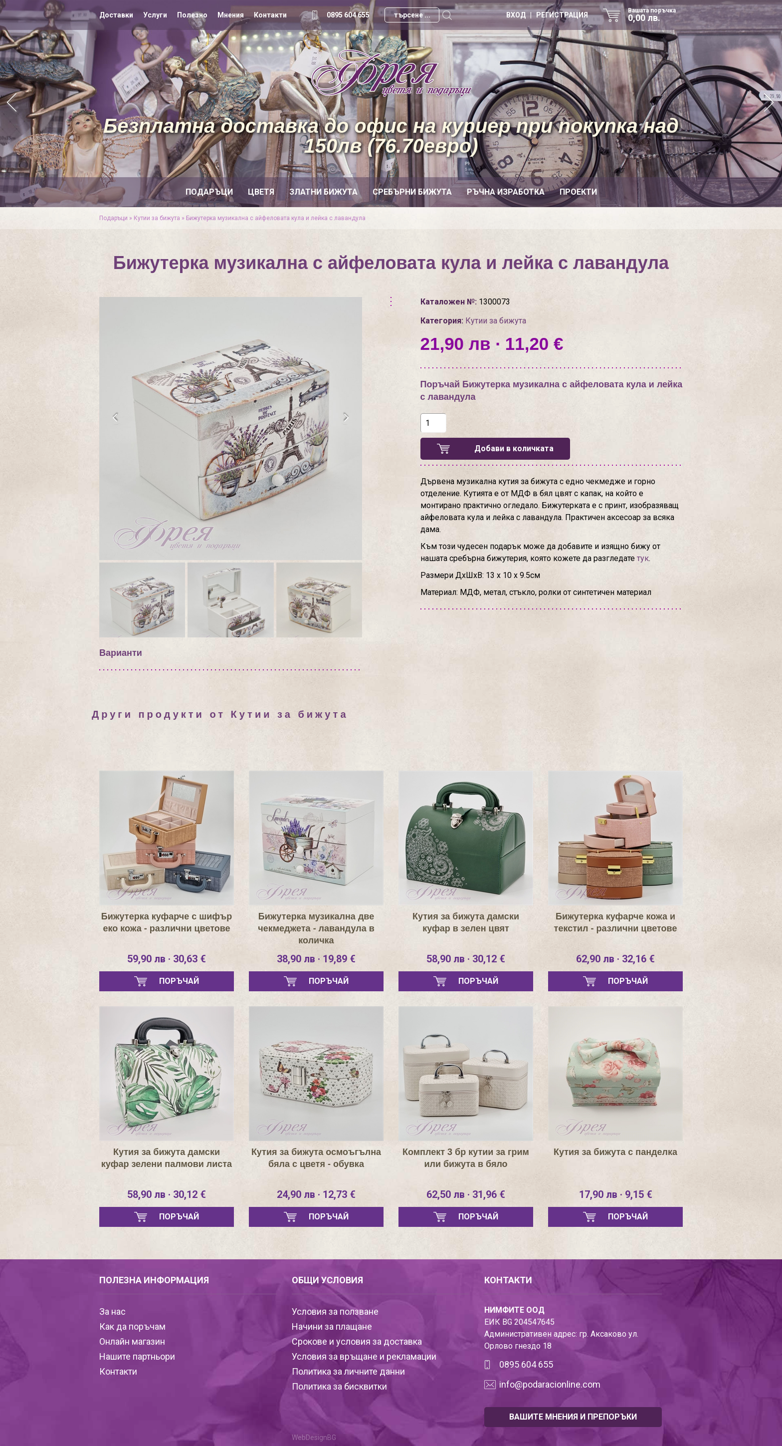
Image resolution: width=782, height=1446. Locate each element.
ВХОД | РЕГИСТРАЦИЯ (547, 15)
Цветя (261, 192)
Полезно (192, 15)
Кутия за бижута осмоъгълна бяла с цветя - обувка (316, 1158)
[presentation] (115, 417)
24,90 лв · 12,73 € (316, 1194)
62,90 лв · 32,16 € (615, 959)
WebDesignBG (314, 1437)
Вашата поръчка (655, 14)
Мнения (230, 15)
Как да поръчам (132, 1326)
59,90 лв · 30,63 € (166, 959)
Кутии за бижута (157, 218)
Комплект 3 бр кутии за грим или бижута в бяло (465, 1158)
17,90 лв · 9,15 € (615, 1194)
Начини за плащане (332, 1326)
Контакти (270, 15)
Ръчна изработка (506, 192)
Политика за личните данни (348, 1371)
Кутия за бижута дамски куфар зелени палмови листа (166, 1158)
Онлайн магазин (132, 1341)
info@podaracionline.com (549, 1384)
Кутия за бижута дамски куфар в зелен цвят (465, 922)
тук (643, 558)
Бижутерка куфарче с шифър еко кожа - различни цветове (166, 922)
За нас (112, 1311)
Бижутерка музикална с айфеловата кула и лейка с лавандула (276, 218)
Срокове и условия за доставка (357, 1341)
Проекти (578, 192)
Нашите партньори (137, 1356)
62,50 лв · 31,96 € (465, 1194)
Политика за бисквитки (339, 1386)
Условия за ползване (335, 1311)
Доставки (116, 15)
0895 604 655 (348, 15)
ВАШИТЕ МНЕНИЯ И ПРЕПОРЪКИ (573, 1417)
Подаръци (209, 192)
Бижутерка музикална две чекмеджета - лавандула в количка (316, 928)
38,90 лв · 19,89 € (316, 959)
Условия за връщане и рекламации (364, 1356)
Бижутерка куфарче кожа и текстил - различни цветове (615, 922)
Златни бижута (323, 192)
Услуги (155, 15)
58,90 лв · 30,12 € (465, 959)
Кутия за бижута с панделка (615, 1152)
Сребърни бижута (412, 192)
